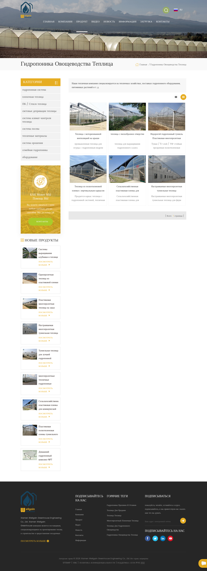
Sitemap (67, 562)
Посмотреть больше (46, 263)
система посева (30, 129)
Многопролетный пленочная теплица (122, 520)
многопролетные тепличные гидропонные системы (47, 380)
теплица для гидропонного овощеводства (118, 527)
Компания (65, 22)
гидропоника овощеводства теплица (122, 534)
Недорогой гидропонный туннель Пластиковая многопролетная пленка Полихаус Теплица (166, 136)
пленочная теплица (33, 97)
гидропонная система (34, 90)
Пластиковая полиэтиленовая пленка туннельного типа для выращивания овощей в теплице (48, 430)
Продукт (82, 22)
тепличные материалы (34, 136)
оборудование (30, 157)
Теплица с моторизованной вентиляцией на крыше (88, 136)
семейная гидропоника (35, 150)
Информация (127, 22)
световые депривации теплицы (39, 111)
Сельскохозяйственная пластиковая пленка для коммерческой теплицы (49, 405)
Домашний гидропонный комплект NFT (45, 456)
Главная (48, 22)
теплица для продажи (116, 510)
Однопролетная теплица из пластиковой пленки (48, 278)
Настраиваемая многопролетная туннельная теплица (48, 329)
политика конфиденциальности (97, 562)
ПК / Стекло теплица (34, 104)
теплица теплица (114, 515)
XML (75, 562)
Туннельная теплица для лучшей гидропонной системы (48, 354)
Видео (95, 22)
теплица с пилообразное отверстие (127, 134)
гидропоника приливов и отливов (121, 505)
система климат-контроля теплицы (36, 120)
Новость (109, 22)
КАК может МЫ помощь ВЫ (40, 197)
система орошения (32, 143)
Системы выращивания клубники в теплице (48, 253)
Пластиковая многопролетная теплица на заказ (47, 304)
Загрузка (146, 22)
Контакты (162, 22)
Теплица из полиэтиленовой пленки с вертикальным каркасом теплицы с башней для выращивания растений (88, 189)
